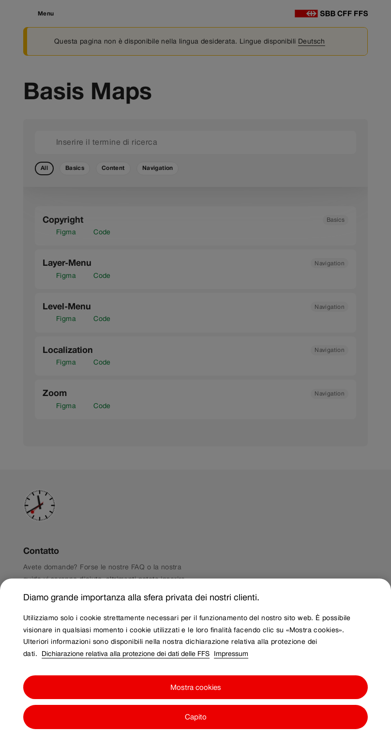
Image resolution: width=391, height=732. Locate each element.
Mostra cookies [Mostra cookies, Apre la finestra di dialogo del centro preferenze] (195, 692)
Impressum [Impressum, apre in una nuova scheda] (231, 658)
